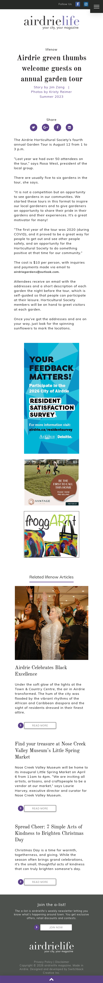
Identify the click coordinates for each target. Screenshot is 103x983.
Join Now (51, 927)
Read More (36, 725)
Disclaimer (62, 962)
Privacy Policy (43, 962)
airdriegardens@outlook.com (36, 272)
